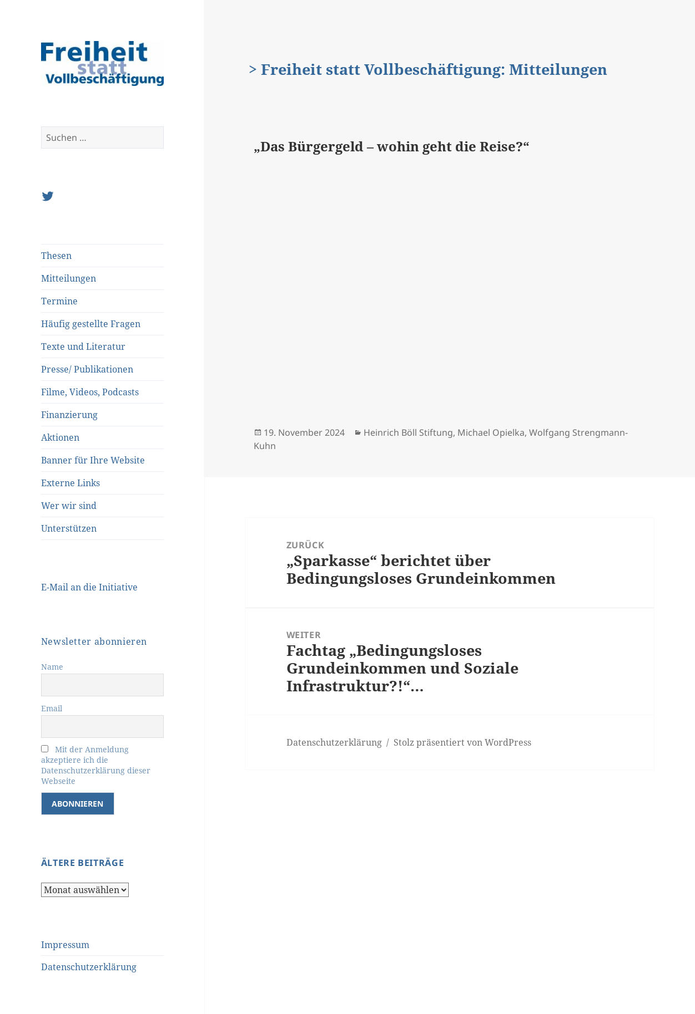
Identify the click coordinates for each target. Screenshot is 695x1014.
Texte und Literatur (83, 346)
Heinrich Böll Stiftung (408, 432)
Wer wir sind (69, 506)
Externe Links (70, 483)
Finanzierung (69, 415)
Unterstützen (69, 528)
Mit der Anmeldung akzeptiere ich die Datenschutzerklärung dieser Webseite (95, 765)
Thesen (56, 255)
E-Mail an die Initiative (89, 587)
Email (51, 708)
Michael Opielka (491, 432)
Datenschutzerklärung (89, 967)
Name (52, 666)
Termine (59, 301)
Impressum (65, 945)
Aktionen (60, 437)
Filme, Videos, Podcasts (90, 392)
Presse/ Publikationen (87, 369)
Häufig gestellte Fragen (90, 324)
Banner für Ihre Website (93, 460)
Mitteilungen (68, 278)
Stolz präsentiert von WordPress (462, 742)
